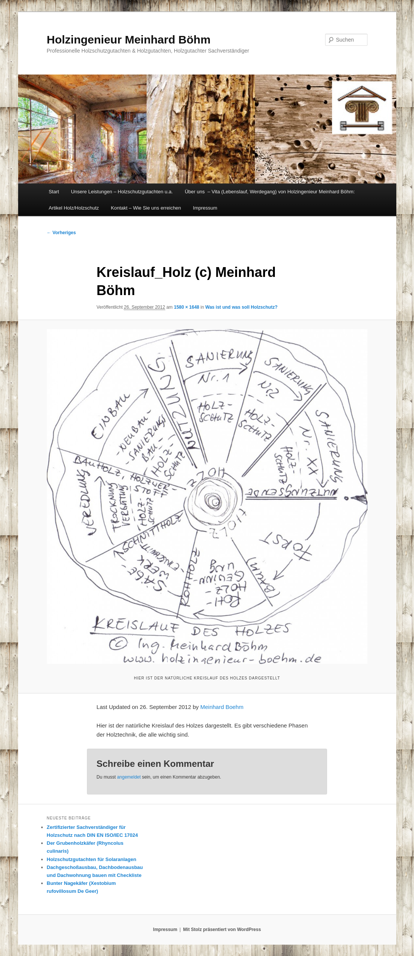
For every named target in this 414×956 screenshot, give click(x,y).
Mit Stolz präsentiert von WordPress (222, 929)
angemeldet (129, 777)
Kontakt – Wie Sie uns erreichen (146, 208)
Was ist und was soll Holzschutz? (241, 307)
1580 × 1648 (186, 307)
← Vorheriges (61, 232)
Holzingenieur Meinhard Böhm (129, 39)
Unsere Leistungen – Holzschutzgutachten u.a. (122, 191)
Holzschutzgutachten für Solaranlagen (91, 859)
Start (54, 191)
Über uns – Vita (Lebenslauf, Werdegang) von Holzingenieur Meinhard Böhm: (270, 191)
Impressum (205, 208)
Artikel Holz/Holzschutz (74, 208)
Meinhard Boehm (221, 707)
